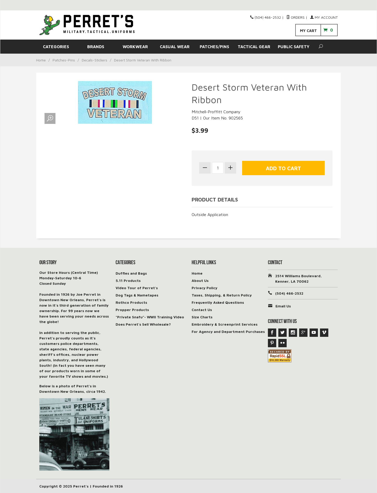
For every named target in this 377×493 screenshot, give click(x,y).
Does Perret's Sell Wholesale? (143, 324)
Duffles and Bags (131, 273)
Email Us (283, 306)
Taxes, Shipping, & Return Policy (222, 295)
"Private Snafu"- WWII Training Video (150, 317)
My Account (324, 17)
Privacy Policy (204, 288)
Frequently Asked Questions (218, 302)
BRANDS (95, 46)
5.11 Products (128, 280)
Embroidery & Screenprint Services (224, 324)
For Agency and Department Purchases (228, 331)
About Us (200, 280)
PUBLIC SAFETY (293, 46)
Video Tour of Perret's (137, 288)
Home (41, 60)
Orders (295, 17)
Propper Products (132, 309)
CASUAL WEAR (175, 46)
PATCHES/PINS (214, 46)
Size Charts (202, 317)
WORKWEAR (135, 46)
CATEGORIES (56, 46)
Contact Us (202, 309)
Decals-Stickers (94, 60)
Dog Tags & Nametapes (137, 295)
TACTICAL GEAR (254, 46)
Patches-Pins (64, 60)
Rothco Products (131, 302)
